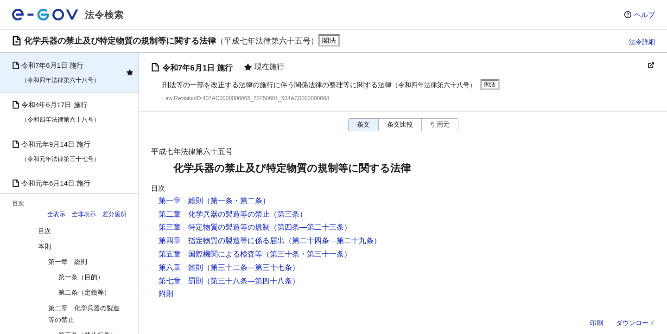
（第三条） (288, 214)
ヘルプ (644, 15)
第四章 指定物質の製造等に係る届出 (222, 240)
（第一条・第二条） (236, 201)
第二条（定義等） (84, 292)
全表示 (56, 214)
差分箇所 (114, 214)
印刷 (596, 323)
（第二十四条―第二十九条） (333, 240)
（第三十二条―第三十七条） (251, 267)
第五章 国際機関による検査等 (210, 254)
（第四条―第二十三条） (310, 227)
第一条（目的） (81, 277)
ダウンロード (635, 323)
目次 (44, 231)
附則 (166, 294)
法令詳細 (642, 41)
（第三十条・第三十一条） (306, 254)
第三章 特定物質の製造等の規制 (214, 227)
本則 (44, 246)
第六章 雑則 (181, 267)
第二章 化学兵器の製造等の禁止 (84, 313)
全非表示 (84, 214)
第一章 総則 (67, 261)
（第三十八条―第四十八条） (251, 281)
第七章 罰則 (181, 281)
